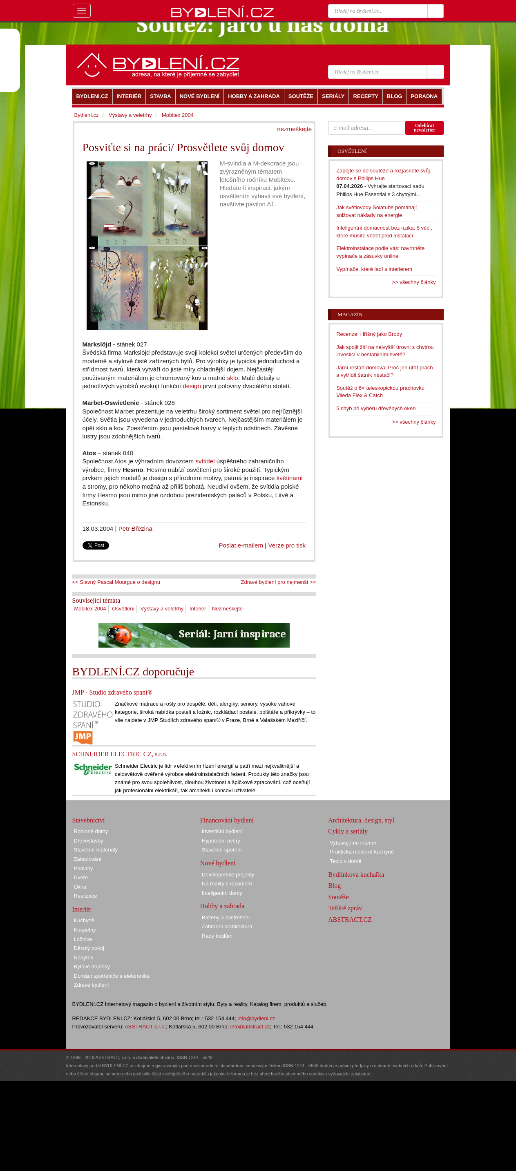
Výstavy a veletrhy (162, 609)
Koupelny (85, 930)
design (192, 385)
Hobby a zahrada (222, 906)
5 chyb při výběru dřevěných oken (375, 408)
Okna (80, 887)
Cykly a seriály (348, 831)
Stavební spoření (222, 850)
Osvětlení (123, 609)
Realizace (85, 896)
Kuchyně (84, 920)
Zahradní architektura (227, 926)
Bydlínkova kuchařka (356, 874)
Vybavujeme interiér (353, 843)
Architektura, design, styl (361, 820)
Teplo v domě (345, 861)
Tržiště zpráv (345, 908)
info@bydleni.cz (256, 1018)
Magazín (349, 314)
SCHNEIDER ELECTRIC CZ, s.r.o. (120, 754)
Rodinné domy (91, 831)
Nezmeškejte (227, 609)
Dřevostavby (88, 841)
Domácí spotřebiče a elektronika (112, 976)
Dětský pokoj (89, 948)
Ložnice (83, 939)
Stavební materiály (96, 850)
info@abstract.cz (250, 1027)
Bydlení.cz (86, 115)
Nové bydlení (218, 863)
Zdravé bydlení (91, 985)
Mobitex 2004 (90, 609)
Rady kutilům (217, 936)
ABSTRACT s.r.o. (145, 1027)
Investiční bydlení (222, 831)
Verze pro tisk (287, 545)
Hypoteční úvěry (221, 841)
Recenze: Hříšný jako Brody (369, 334)
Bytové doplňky (92, 966)
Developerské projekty (228, 875)
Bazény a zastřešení (226, 917)
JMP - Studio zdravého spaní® (112, 692)
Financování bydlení (227, 820)
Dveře (81, 877)
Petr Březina (135, 528)
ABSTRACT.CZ (350, 919)
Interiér (198, 609)
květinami (290, 477)
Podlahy (83, 868)
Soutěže (338, 897)
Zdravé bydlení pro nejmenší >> (278, 582)
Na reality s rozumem (227, 883)
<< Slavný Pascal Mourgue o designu (116, 582)
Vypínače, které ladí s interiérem (374, 269)
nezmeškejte (294, 128)
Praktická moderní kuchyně (362, 852)
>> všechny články (414, 282)
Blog (334, 885)
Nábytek (84, 957)
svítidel (204, 461)
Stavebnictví (88, 820)
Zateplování (88, 859)
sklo (232, 377)
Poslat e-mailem (241, 545)
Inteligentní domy (222, 893)
